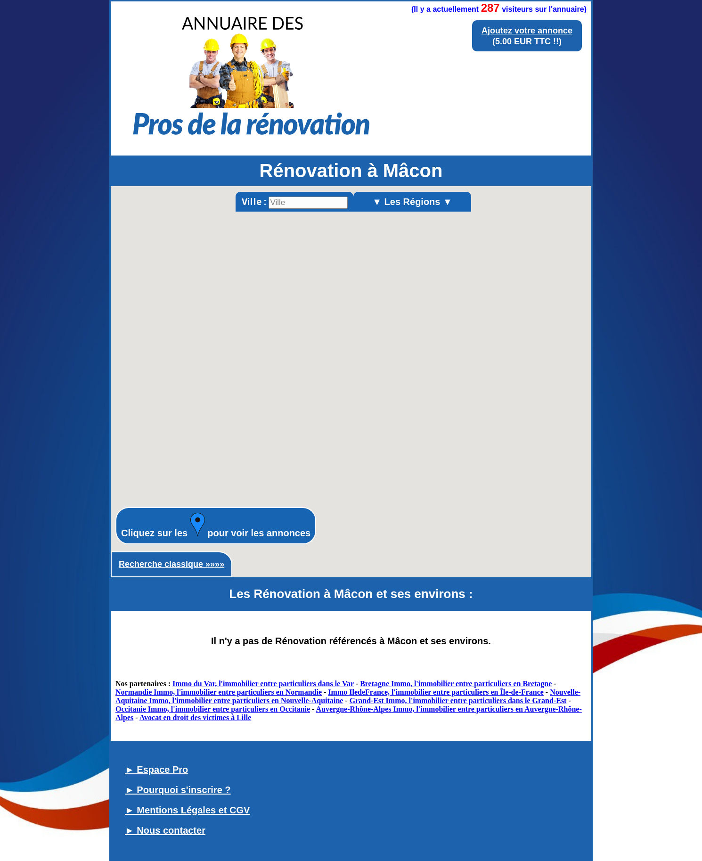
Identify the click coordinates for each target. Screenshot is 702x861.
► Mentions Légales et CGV (187, 810)
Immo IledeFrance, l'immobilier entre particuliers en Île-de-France (436, 692)
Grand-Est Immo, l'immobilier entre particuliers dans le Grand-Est (458, 701)
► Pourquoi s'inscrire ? (178, 790)
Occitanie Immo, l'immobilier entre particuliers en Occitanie (212, 709)
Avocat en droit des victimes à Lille (195, 717)
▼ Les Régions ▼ (412, 202)
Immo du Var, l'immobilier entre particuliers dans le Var (263, 684)
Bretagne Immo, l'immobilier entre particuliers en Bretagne (456, 684)
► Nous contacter (165, 830)
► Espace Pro (156, 769)
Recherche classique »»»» (171, 564)
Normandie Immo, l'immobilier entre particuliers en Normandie (218, 692)
